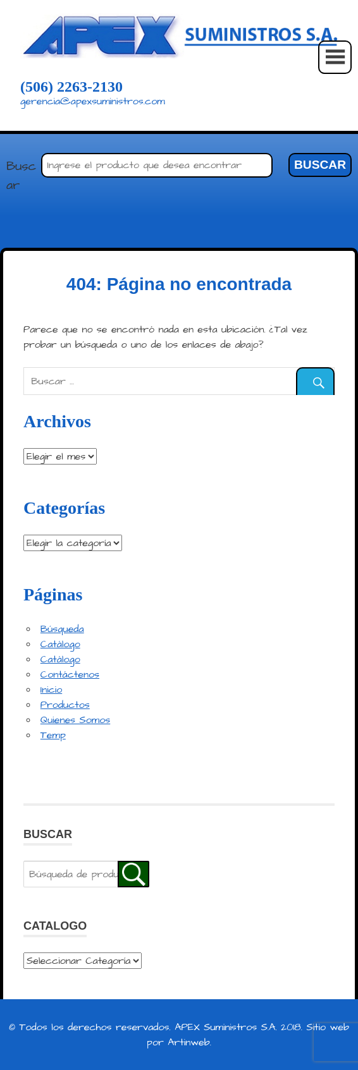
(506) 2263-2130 (71, 86)
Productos (65, 705)
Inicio (51, 689)
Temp (53, 735)
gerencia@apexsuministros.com (92, 101)
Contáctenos (69, 674)
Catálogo (60, 644)
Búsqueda (62, 629)
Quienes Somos (75, 720)
